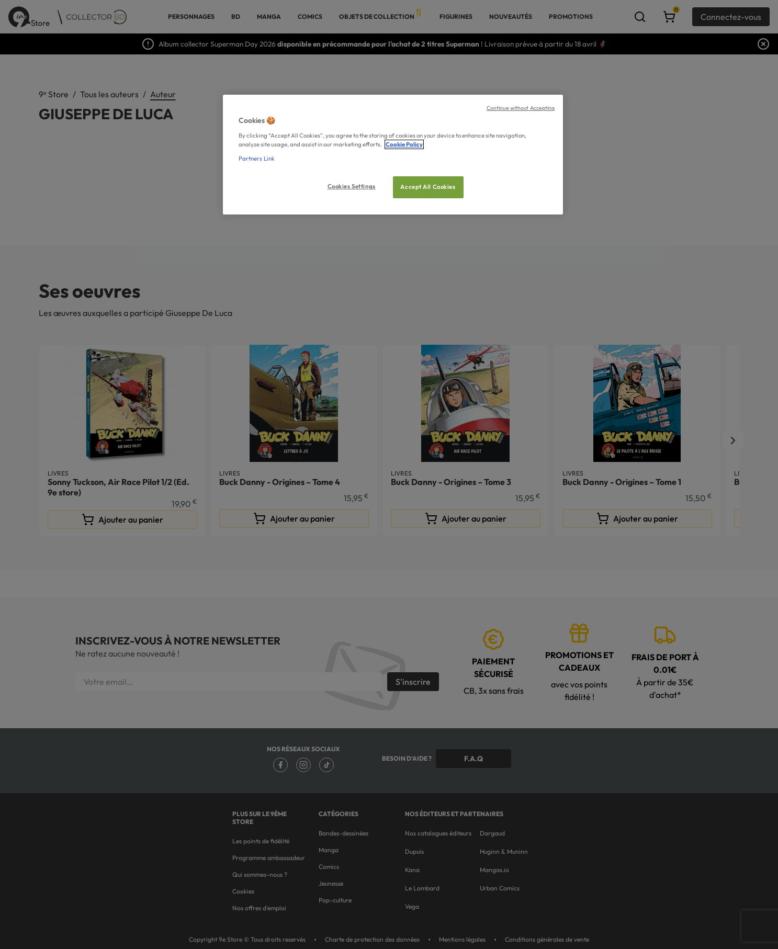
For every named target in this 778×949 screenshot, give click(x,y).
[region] (393, 154)
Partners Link (257, 158)
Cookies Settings (352, 186)
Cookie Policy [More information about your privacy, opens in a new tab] (404, 144)
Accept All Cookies (427, 186)
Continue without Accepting (521, 107)
